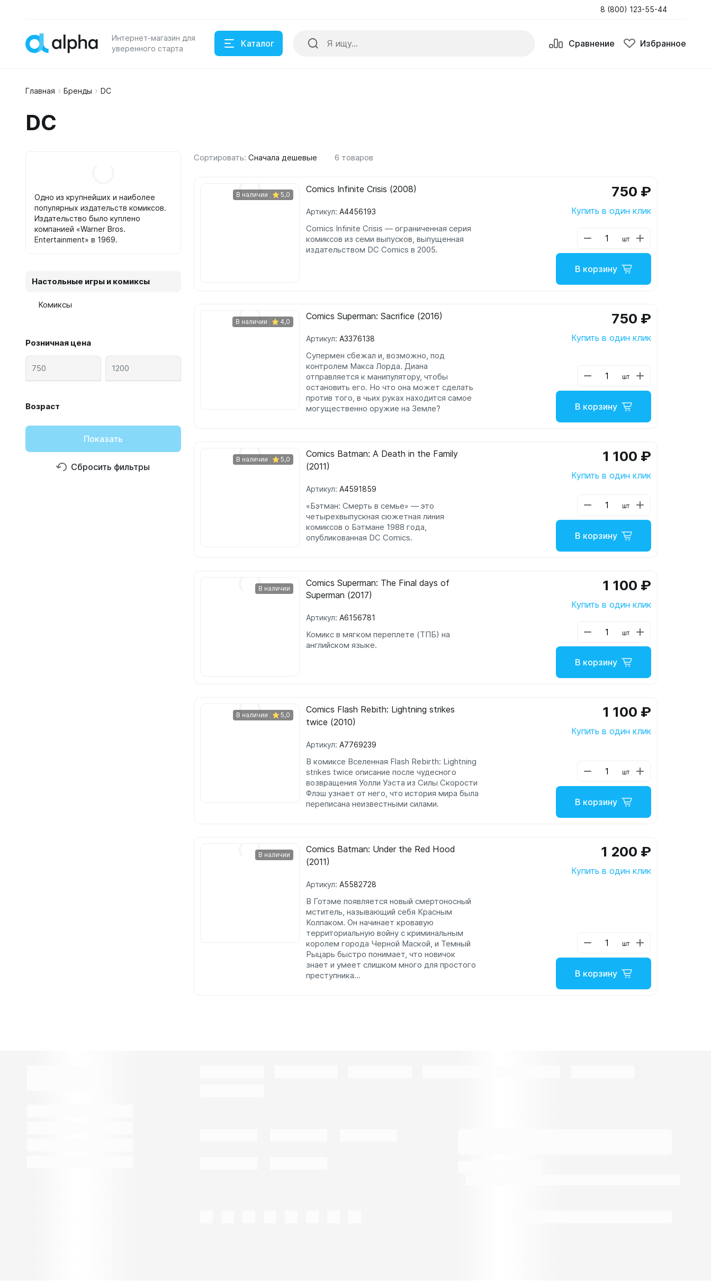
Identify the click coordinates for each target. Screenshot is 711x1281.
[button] (636, 9)
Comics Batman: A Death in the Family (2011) (382, 460)
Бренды (78, 90)
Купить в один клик (611, 210)
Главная (40, 90)
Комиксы (55, 305)
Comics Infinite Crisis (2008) (361, 189)
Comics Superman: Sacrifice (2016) (374, 316)
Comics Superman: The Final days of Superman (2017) (377, 589)
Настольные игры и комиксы (91, 281)
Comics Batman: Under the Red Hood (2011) (381, 856)
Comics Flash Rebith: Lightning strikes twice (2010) (380, 716)
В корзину (603, 269)
